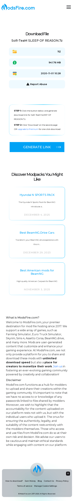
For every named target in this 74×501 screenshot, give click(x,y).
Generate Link (42, 147)
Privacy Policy (62, 481)
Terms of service (24, 486)
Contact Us (49, 481)
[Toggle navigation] (69, 7)
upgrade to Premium (28, 129)
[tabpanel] (37, 119)
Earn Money (30, 481)
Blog (40, 481)
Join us (57, 366)
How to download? (14, 481)
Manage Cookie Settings (45, 486)
